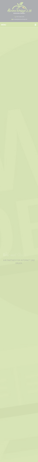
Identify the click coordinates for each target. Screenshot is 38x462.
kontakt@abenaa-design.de (19, 19)
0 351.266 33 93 (19, 16)
